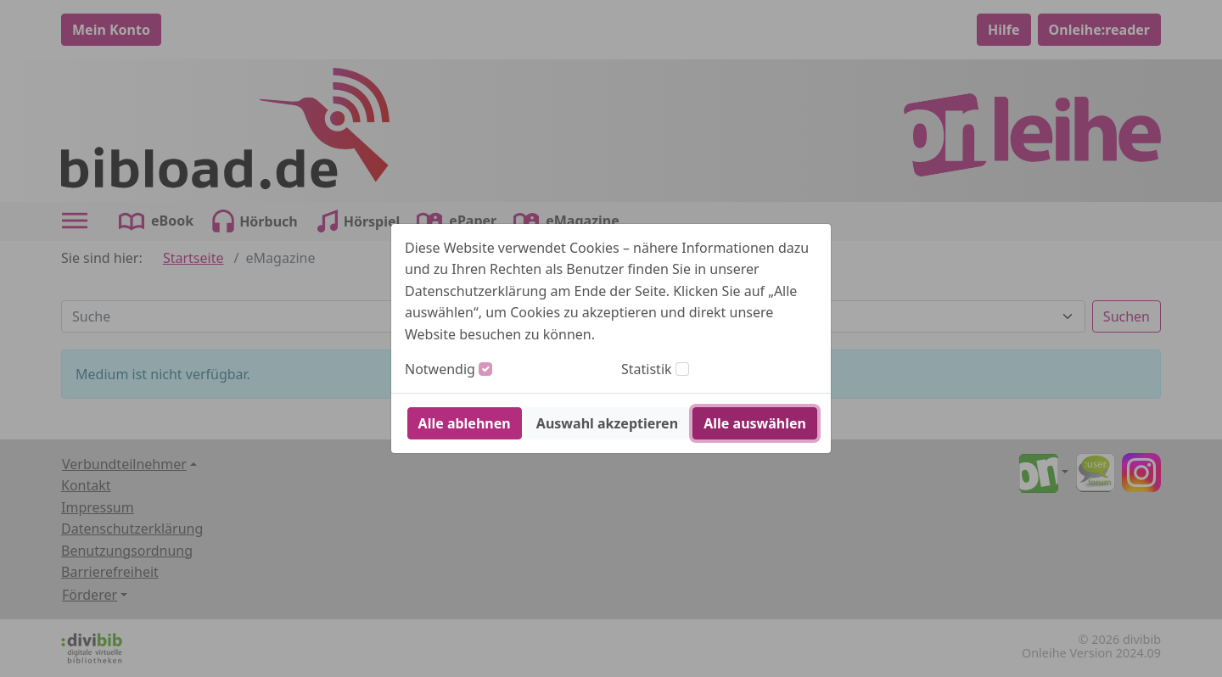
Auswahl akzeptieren (607, 423)
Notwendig (440, 369)
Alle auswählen (754, 423)
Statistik (646, 369)
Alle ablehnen (464, 423)
